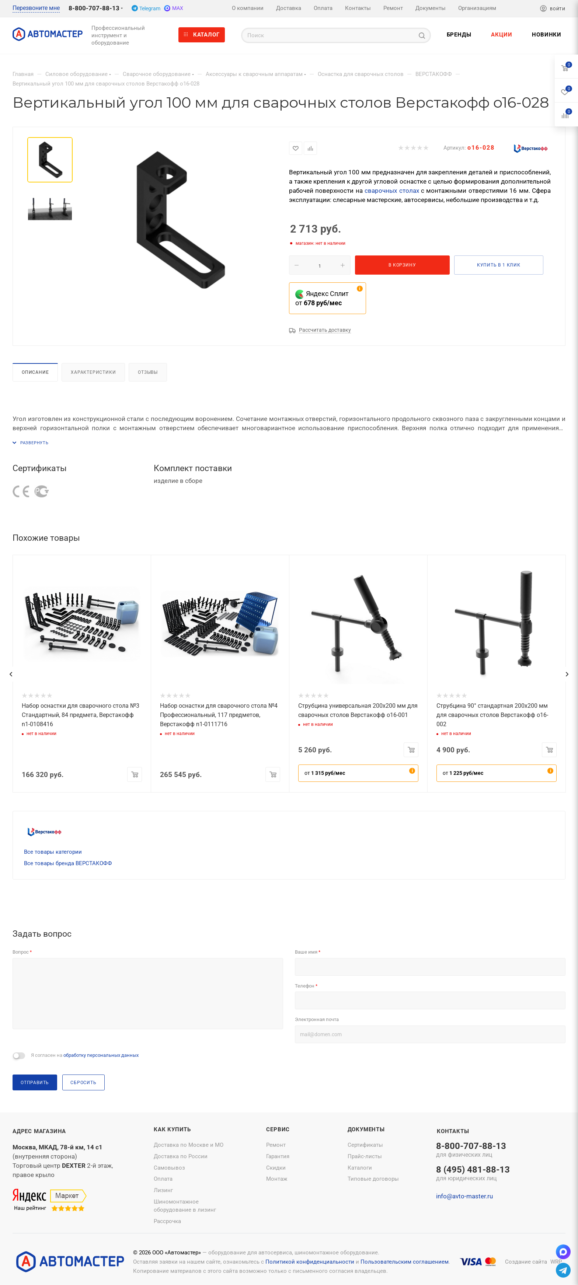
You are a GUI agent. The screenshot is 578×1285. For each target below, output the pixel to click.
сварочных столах (392, 190)
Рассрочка (167, 1221)
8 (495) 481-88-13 (473, 1174)
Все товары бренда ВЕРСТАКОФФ (68, 863)
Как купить (172, 1129)
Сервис (278, 1129)
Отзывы (148, 372)
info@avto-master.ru (464, 1196)
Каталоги (360, 1167)
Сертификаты (365, 1145)
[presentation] (10, 674)
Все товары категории (53, 852)
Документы (366, 1129)
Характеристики (93, 372)
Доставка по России (181, 1156)
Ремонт (276, 1145)
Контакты (453, 1131)
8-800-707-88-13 (94, 8)
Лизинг (163, 1190)
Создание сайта (526, 1261)
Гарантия (277, 1156)
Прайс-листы (365, 1156)
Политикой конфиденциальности (309, 1261)
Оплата (163, 1179)
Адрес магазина (39, 1131)
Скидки (276, 1167)
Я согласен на (85, 1055)
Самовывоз (169, 1167)
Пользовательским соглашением (405, 1261)
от (324, 773)
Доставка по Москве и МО (188, 1145)
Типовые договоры (373, 1179)
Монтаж (276, 1179)
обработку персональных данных (101, 1055)
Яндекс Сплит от (322, 298)
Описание (35, 372)
